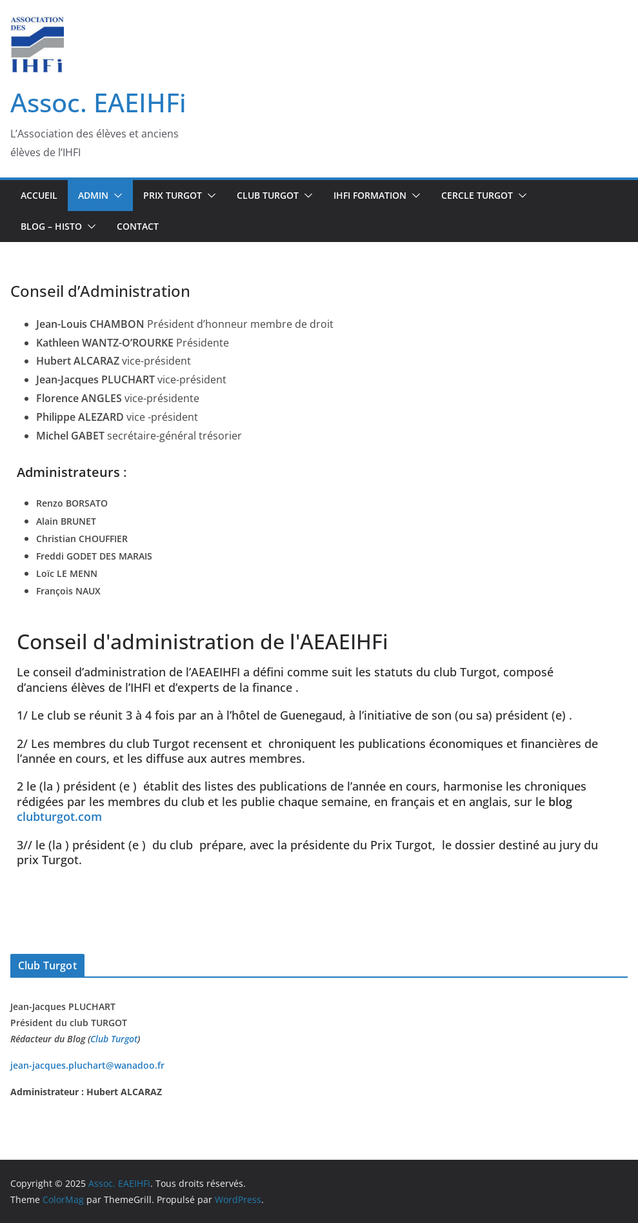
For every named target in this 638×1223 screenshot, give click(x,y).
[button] (115, 196)
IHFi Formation (370, 195)
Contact (138, 226)
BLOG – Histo (51, 226)
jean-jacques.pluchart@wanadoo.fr (87, 1065)
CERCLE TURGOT (477, 195)
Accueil (39, 195)
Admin (93, 195)
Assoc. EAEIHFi (98, 102)
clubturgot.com (59, 816)
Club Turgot (113, 1039)
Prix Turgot (172, 195)
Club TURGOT (268, 195)
